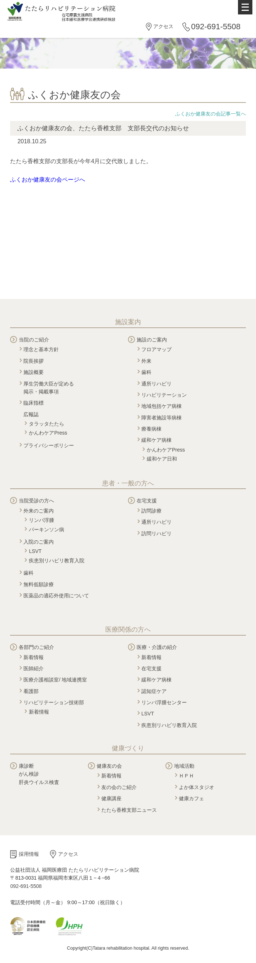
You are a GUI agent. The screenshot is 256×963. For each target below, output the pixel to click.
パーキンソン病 (46, 529)
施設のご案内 (152, 340)
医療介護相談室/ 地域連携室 (55, 680)
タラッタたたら (46, 424)
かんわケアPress (48, 433)
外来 (146, 361)
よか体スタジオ (196, 787)
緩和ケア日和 (162, 459)
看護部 (31, 691)
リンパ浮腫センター (164, 702)
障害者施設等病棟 (161, 418)
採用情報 (29, 854)
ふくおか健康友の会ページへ (47, 180)
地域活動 (184, 766)
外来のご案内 (38, 511)
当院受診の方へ (36, 501)
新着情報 (33, 657)
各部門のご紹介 (36, 647)
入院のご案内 (38, 542)
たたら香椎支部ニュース (129, 810)
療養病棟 (151, 429)
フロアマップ (156, 349)
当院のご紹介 (34, 340)
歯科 (146, 372)
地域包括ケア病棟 (161, 406)
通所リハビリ (156, 384)
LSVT (35, 551)
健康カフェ (191, 798)
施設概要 (33, 372)
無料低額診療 (38, 584)
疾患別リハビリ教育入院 (56, 560)
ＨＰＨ (186, 776)
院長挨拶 (33, 361)
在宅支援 (147, 501)
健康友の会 (109, 766)
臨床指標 (33, 403)
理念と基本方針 (41, 349)
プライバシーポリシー (48, 445)
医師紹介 (33, 668)
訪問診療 (151, 511)
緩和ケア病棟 (156, 440)
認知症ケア (154, 691)
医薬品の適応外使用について (56, 595)
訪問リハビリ (156, 533)
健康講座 (111, 798)
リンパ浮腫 (41, 520)
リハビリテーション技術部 (53, 702)
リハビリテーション (164, 395)
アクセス (163, 26)
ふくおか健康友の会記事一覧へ (210, 114)
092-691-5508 (215, 26)
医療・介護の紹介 (157, 647)
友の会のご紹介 (119, 787)
